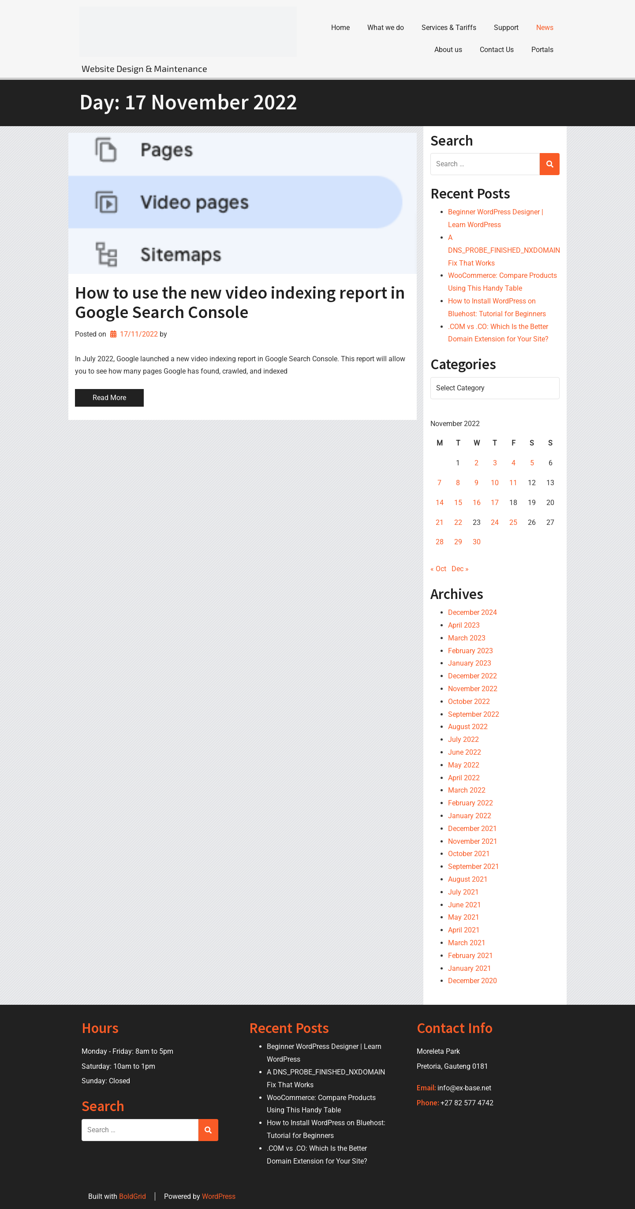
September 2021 (473, 866)
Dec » (460, 569)
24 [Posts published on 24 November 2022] (495, 522)
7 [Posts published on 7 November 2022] (439, 483)
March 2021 (467, 943)
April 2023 (464, 625)
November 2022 (472, 689)
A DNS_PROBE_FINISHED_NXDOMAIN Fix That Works (504, 250)
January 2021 (469, 968)
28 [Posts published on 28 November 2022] (440, 542)
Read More (109, 397)
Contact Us (497, 49)
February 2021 (470, 955)
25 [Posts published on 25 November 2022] (513, 522)
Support (506, 27)
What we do (385, 27)
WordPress (218, 1196)
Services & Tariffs (449, 27)
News (544, 27)
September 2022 (473, 714)
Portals (542, 49)
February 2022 (470, 803)
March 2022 (467, 790)
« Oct (438, 569)
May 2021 (463, 917)
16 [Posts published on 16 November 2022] (477, 502)
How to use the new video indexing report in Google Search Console (240, 302)
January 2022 (469, 816)
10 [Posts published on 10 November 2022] (495, 483)
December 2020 (472, 981)
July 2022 (463, 739)
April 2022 (464, 778)
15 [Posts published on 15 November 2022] (458, 502)
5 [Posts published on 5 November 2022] (532, 463)
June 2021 (464, 905)
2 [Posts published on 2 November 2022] (476, 463)
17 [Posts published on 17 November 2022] (495, 502)
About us (448, 49)
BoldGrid (132, 1196)
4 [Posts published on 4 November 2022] (513, 463)
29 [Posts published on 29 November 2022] (458, 542)
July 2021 (463, 892)
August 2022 (468, 726)
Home (340, 27)
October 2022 (469, 701)
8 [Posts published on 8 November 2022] (458, 483)
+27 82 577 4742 (467, 1103)
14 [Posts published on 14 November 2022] (440, 502)
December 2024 (472, 612)
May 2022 (463, 765)
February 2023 (470, 651)
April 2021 (464, 930)
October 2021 (469, 854)
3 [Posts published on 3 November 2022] (495, 463)
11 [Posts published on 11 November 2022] (513, 483)
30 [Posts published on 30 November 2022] (477, 542)
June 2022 (464, 752)
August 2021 (468, 879)
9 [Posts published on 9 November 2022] (476, 483)
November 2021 (472, 841)
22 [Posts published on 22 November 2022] (458, 522)
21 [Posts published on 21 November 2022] (440, 522)
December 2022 (472, 676)
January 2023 (469, 663)
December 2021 (472, 828)
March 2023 (467, 638)
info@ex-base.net (464, 1088)
